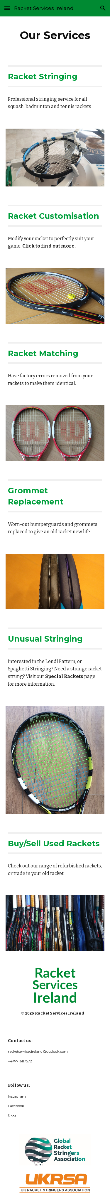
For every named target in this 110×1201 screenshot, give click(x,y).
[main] (55, 35)
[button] (7, 8)
